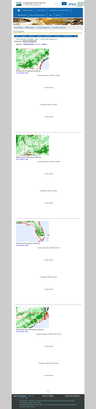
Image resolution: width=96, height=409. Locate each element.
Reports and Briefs (28, 10)
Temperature (31, 36)
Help (50, 15)
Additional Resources (67, 36)
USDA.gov (31, 401)
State (75, 36)
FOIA (38, 402)
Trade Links (32, 402)
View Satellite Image (22, 73)
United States (59, 28)
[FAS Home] (26, 3)
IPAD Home (29, 28)
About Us (58, 15)
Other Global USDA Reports (37, 15)
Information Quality (69, 404)
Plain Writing (23, 402)
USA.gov (22, 406)
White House (30, 406)
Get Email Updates (72, 396)
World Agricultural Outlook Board (64, 401)
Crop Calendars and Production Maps (59, 10)
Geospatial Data (22, 15)
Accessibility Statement (26, 404)
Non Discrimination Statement (53, 404)
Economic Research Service (44, 401)
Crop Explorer (43, 28)
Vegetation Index (48, 36)
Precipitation (23, 36)
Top (48, 392)
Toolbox (17, 36)
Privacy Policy (39, 404)
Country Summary (41, 10)
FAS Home (18, 28)
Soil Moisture (39, 36)
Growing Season (57, 36)
